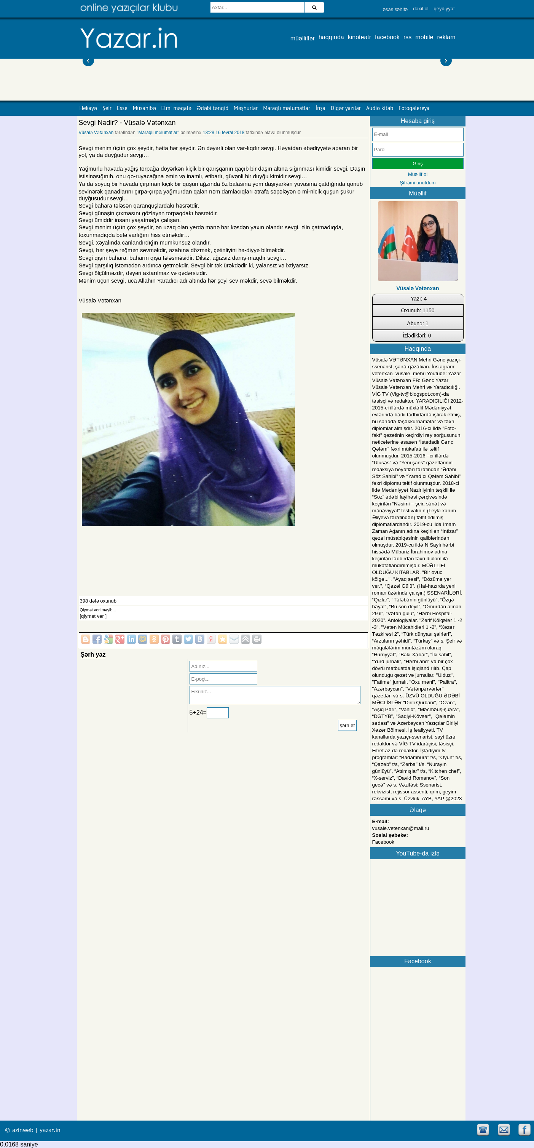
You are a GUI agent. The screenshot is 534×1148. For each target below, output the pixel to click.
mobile (424, 37)
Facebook (383, 842)
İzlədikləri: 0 (417, 336)
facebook (387, 37)
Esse (122, 108)
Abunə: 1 (417, 323)
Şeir (107, 108)
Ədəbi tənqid (212, 108)
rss (407, 37)
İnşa (320, 108)
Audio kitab (379, 108)
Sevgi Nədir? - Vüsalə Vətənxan (127, 122)
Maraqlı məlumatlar (286, 108)
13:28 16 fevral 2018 (223, 132)
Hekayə (88, 108)
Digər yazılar (346, 108)
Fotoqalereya (414, 108)
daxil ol (420, 8)
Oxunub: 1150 (418, 310)
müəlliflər (302, 38)
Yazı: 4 (419, 299)
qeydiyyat (444, 8)
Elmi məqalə (176, 108)
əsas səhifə (395, 9)
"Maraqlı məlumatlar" (158, 132)
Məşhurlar (246, 108)
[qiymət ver (92, 616)
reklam (446, 37)
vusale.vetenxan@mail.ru (400, 828)
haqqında (331, 37)
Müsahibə (144, 108)
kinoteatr (359, 37)
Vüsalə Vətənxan (96, 132)
